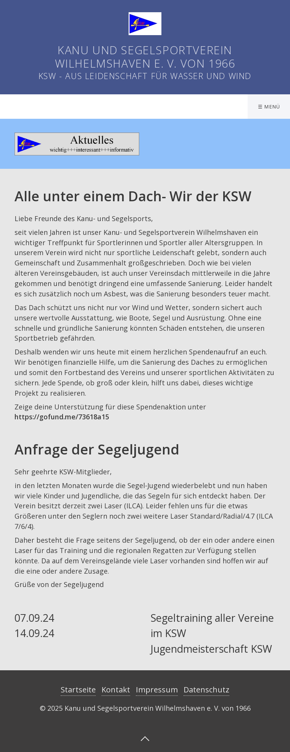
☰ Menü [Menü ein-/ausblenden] (269, 106)
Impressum (157, 689)
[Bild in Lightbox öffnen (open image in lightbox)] (76, 144)
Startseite (78, 689)
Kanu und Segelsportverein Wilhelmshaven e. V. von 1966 (145, 56)
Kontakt (116, 689)
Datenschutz (206, 689)
